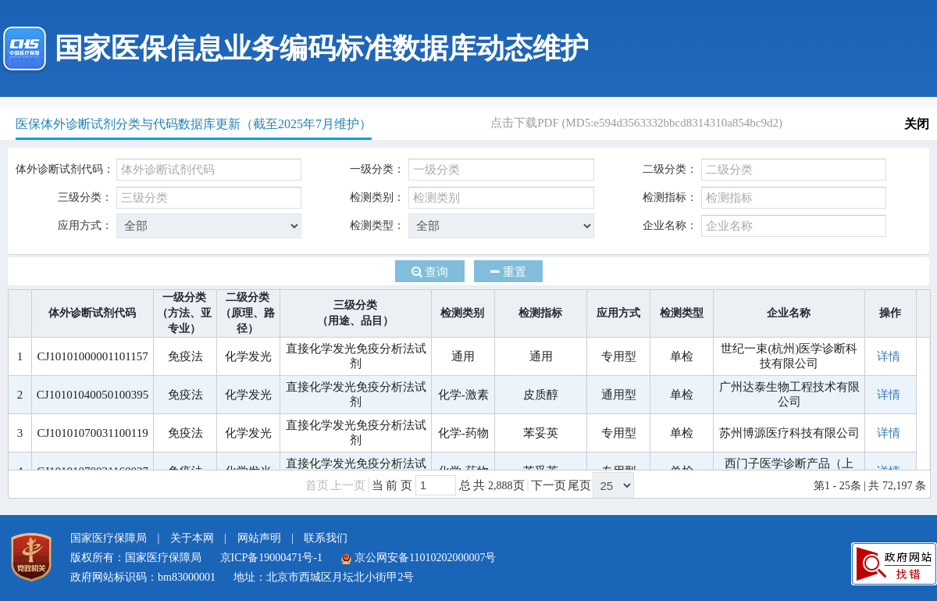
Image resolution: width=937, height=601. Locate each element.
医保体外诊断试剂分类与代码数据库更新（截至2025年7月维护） (194, 124)
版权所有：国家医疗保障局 (135, 557)
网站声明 (259, 538)
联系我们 (325, 538)
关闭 (916, 124)
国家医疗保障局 (108, 538)
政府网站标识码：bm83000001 (143, 577)
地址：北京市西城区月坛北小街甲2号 (323, 577)
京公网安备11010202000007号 (418, 557)
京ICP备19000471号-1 (271, 557)
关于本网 (192, 538)
